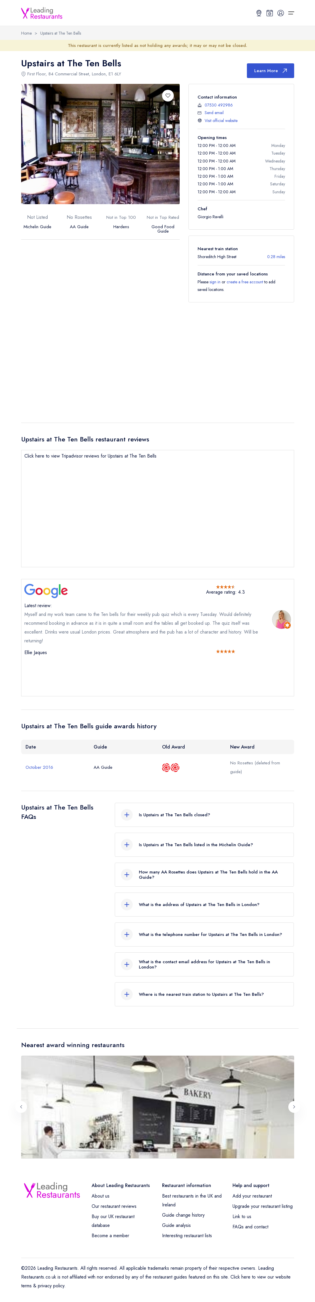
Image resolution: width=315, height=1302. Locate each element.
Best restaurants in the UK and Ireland (192, 1200)
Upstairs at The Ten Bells (60, 33)
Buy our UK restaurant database (113, 1221)
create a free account (245, 282)
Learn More (270, 70)
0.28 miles (276, 257)
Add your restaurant (252, 1196)
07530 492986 (219, 105)
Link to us (242, 1216)
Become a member (110, 1235)
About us (101, 1196)
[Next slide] (294, 1107)
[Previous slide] (21, 1107)
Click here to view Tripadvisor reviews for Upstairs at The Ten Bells (90, 456)
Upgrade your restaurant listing (263, 1206)
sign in (215, 282)
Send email (214, 113)
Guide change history (183, 1215)
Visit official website (221, 120)
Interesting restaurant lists (187, 1235)
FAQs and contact (250, 1226)
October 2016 (39, 767)
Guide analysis (176, 1225)
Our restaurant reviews (114, 1206)
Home (26, 33)
